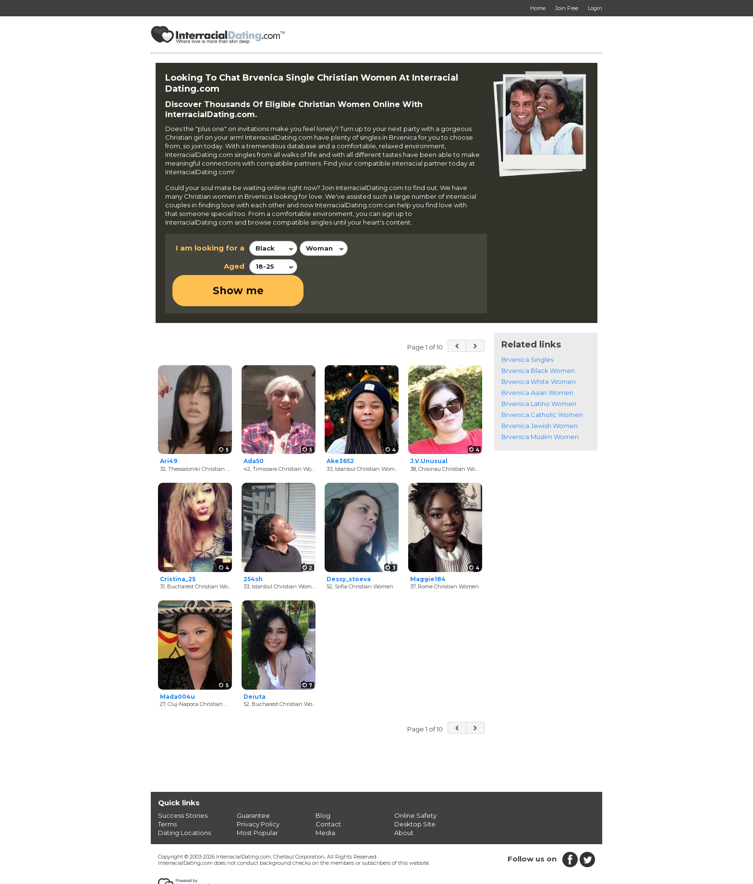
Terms (167, 793)
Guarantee (253, 784)
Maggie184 (428, 547)
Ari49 (168, 430)
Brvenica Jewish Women (539, 394)
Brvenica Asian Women (537, 361)
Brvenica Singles (527, 328)
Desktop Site (415, 793)
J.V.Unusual (429, 430)
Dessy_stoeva (349, 547)
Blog (323, 784)
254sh (253, 547)
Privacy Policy (258, 793)
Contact (328, 793)
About (403, 802)
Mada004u (177, 665)
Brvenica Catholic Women (542, 383)
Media (325, 802)
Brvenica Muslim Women (540, 405)
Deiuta (254, 665)
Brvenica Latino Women (538, 372)
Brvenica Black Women (538, 339)
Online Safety (415, 784)
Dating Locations (184, 802)
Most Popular (257, 802)
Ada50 (253, 430)
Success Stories (182, 784)
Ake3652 (340, 430)
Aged (234, 266)
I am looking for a (210, 247)
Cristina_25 (177, 547)
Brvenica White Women (538, 350)
